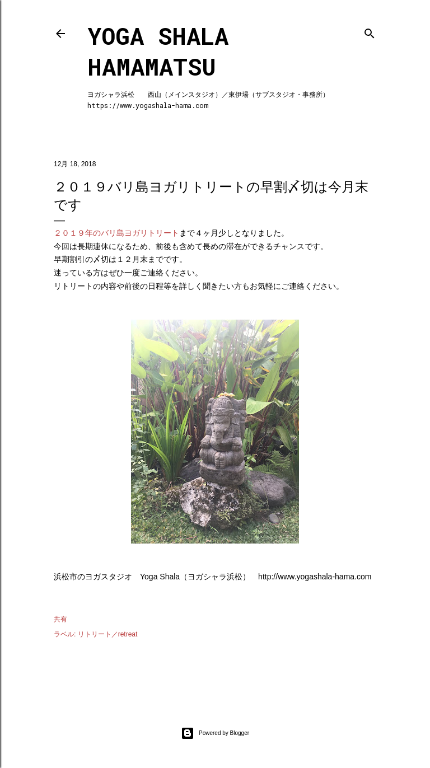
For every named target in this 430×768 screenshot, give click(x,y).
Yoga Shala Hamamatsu (157, 51)
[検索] (369, 31)
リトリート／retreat (108, 634)
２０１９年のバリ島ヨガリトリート (116, 232)
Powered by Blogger (215, 733)
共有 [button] (60, 619)
